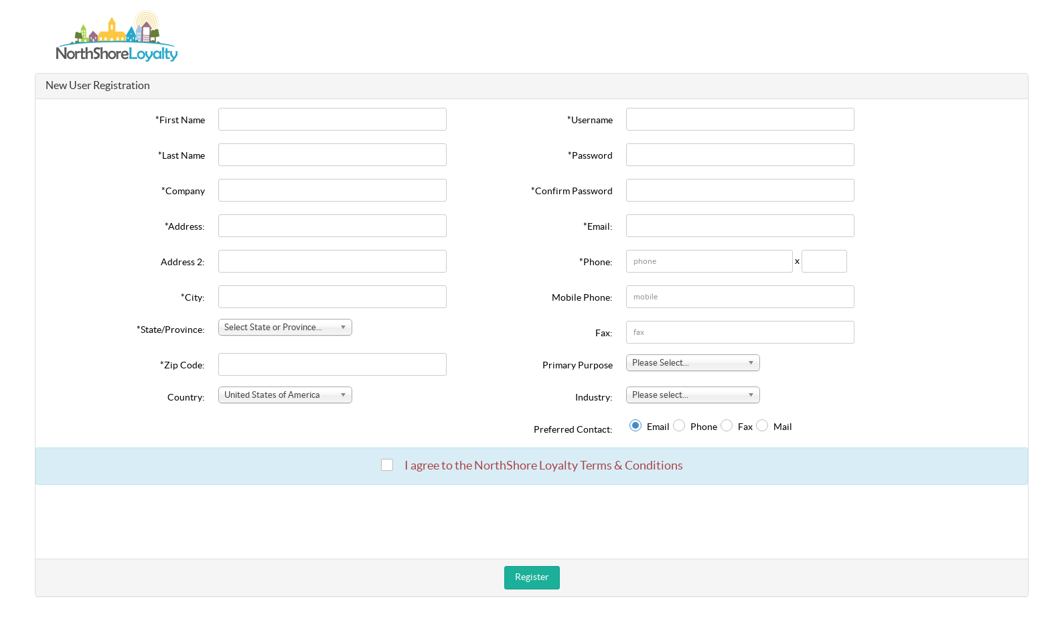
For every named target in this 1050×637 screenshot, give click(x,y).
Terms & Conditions (631, 465)
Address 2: (183, 262)
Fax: (604, 333)
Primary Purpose (577, 365)
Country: (186, 398)
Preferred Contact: (573, 430)
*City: (193, 298)
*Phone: (596, 262)
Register (532, 577)
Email (658, 427)
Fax (745, 427)
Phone (703, 427)
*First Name (180, 120)
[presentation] (531, 522)
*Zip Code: (182, 365)
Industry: (594, 398)
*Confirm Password (572, 191)
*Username (590, 120)
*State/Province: (171, 330)
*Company (183, 191)
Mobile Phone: (582, 298)
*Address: (185, 227)
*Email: (598, 227)
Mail (782, 427)
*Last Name (181, 156)
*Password (590, 156)
